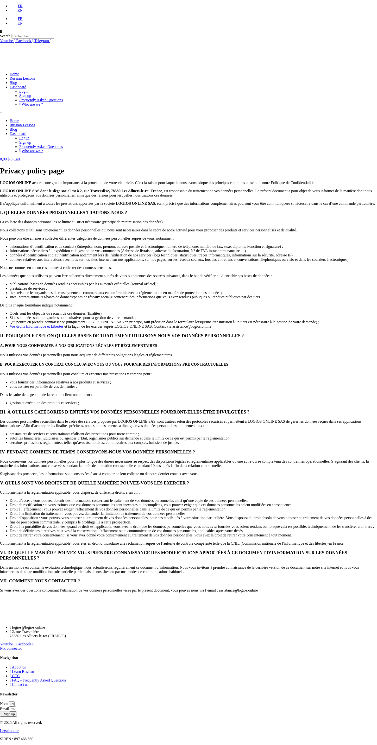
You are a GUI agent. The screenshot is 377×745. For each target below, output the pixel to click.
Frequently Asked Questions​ (41, 100)
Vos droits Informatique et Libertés (36, 326)
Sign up (25, 96)
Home (14, 74)
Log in (24, 91)
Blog (13, 83)
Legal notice (9, 731)
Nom (4, 704)
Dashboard (18, 87)
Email (5, 709)
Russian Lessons (22, 78)
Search (5, 36)
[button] (188, 31)
